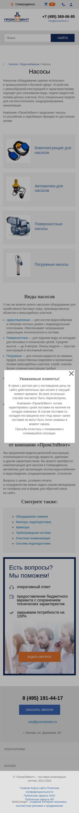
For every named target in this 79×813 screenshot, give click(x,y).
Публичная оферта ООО (39, 795)
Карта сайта (38, 788)
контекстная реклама (29, 805)
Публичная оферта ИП (39, 799)
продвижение (54, 805)
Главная (25, 788)
